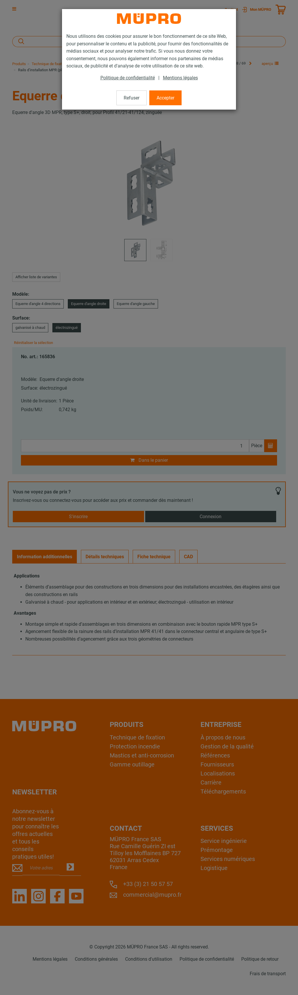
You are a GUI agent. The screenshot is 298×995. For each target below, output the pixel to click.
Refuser (131, 98)
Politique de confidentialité (127, 78)
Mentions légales (180, 78)
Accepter (165, 98)
